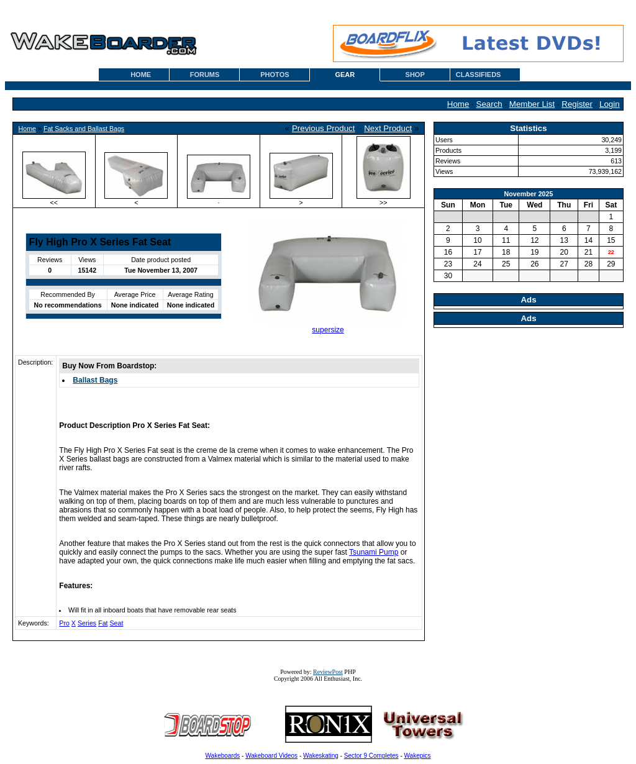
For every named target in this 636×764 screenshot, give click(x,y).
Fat (102, 623)
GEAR (345, 74)
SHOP (415, 74)
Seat (117, 623)
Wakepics (417, 755)
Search (489, 104)
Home (458, 104)
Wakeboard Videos (271, 755)
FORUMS (205, 74)
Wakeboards (223, 755)
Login (609, 104)
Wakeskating (320, 755)
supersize (327, 329)
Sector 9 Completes (371, 755)
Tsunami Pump (373, 552)
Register (577, 104)
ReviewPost (328, 671)
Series (87, 623)
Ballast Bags (95, 380)
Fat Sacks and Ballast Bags (83, 128)
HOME (140, 74)
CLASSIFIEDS (478, 74)
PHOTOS (274, 74)
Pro (64, 623)
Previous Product (323, 128)
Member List (532, 104)
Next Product (388, 128)
